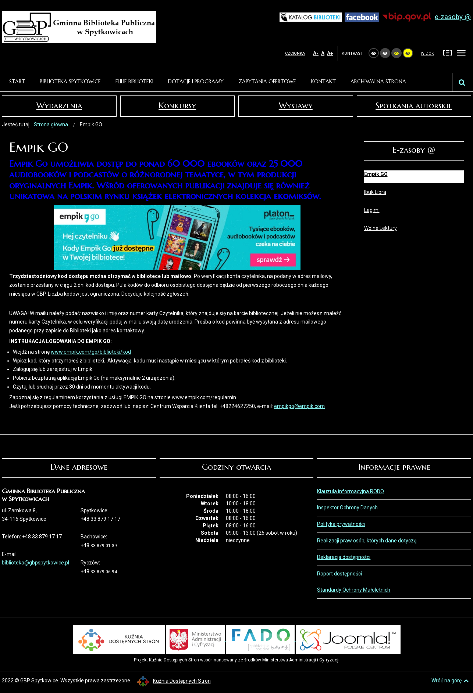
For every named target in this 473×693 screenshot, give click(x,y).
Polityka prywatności (341, 524)
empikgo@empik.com (299, 406)
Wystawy (296, 106)
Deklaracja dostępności (343, 557)
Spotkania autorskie (414, 106)
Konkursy (177, 106)
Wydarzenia (59, 106)
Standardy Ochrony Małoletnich (353, 590)
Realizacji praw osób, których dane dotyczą (367, 541)
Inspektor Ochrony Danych (347, 507)
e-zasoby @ (453, 17)
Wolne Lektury (380, 228)
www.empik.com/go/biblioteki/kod (91, 352)
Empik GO (376, 174)
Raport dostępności (339, 574)
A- (316, 53)
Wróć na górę (450, 680)
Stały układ (447, 53)
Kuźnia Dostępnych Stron (174, 681)
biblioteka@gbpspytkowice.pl (35, 563)
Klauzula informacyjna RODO (350, 491)
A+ (330, 53)
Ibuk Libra (375, 192)
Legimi (372, 210)
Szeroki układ (461, 53)
